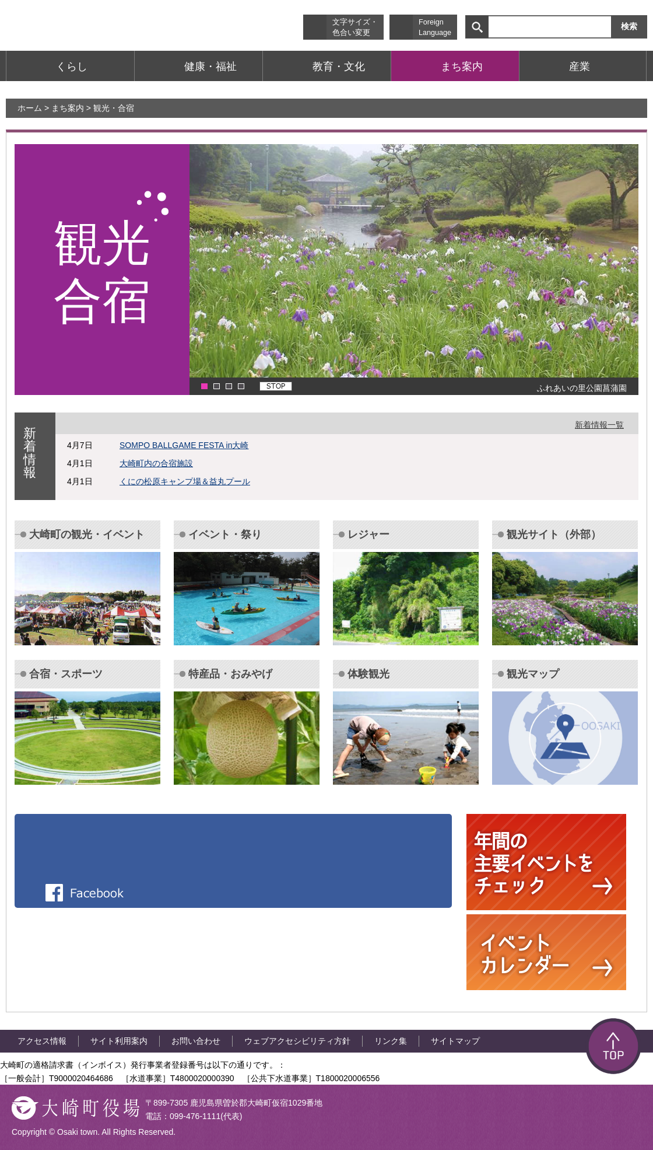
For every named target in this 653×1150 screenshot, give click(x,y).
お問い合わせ (195, 1041)
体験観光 (368, 674)
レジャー (368, 534)
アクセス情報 (41, 1041)
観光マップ (533, 674)
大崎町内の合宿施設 (156, 463)
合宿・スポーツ (66, 674)
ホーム (29, 108)
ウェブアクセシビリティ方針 (297, 1041)
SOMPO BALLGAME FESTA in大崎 (184, 445)
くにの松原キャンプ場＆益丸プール (185, 481)
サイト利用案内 (119, 1041)
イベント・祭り (225, 534)
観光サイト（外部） (554, 534)
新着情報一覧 (599, 424)
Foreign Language (435, 27)
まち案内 (67, 108)
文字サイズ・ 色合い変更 (355, 27)
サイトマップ (455, 1041)
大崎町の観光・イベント (87, 534)
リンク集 (390, 1041)
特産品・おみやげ (230, 674)
